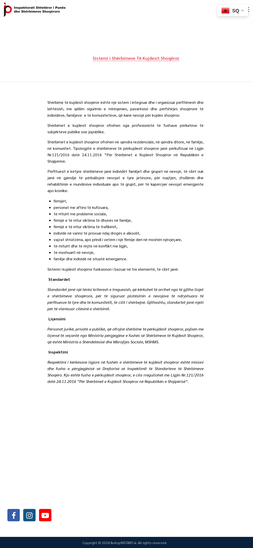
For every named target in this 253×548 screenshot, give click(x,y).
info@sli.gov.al (38, 501)
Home (80, 58)
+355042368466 (36, 488)
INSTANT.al (128, 542)
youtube (45, 515)
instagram (29, 515)
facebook (13, 515)
